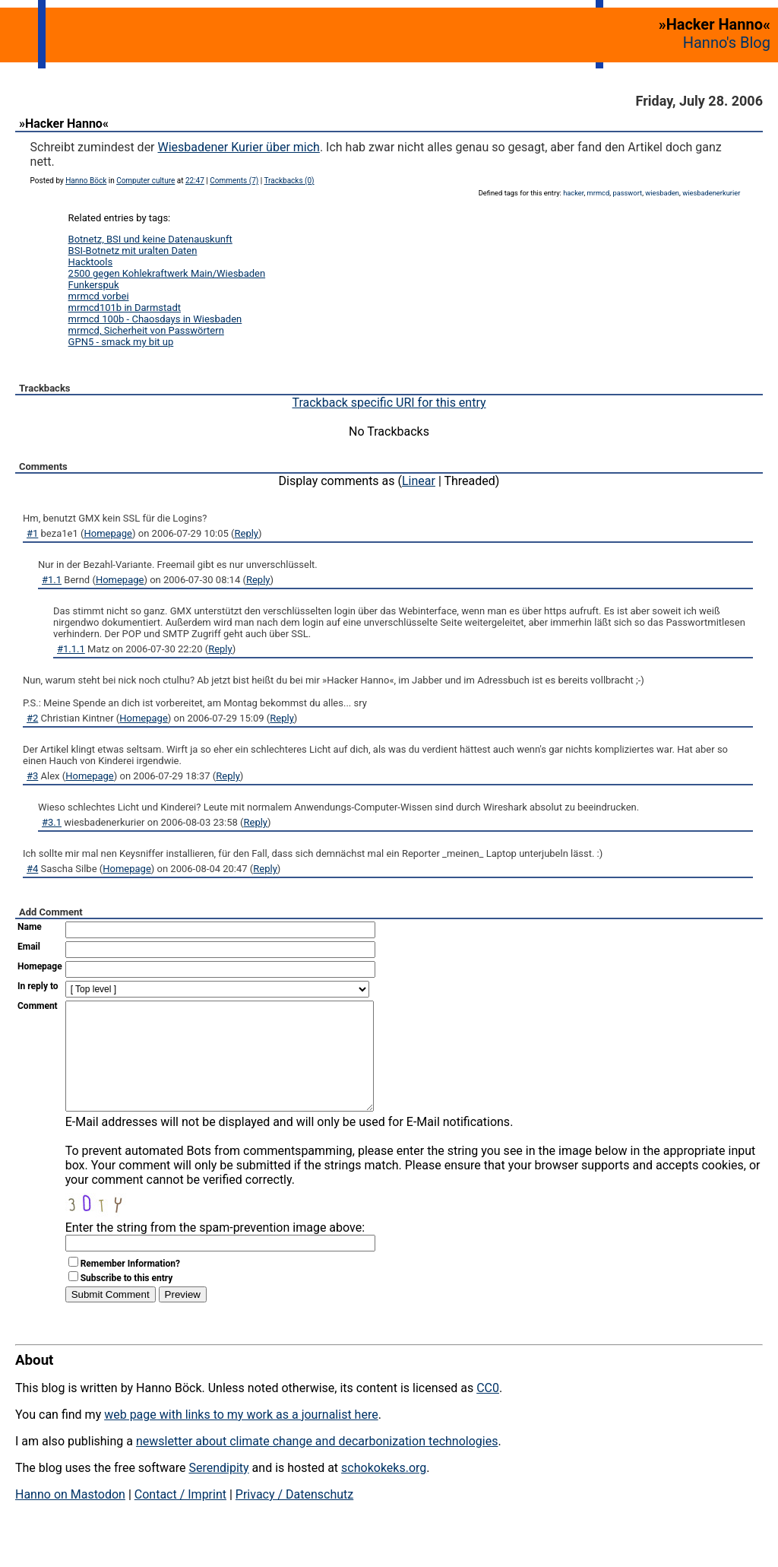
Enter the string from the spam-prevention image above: (215, 1250)
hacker (573, 193)
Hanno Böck (85, 180)
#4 (32, 868)
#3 (32, 776)
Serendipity (218, 1490)
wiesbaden (662, 193)
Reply (247, 533)
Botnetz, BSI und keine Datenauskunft (150, 239)
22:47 (194, 180)
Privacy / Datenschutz (294, 1517)
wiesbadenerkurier (711, 193)
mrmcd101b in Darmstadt (124, 307)
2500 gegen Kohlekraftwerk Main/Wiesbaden (167, 273)
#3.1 (52, 822)
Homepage (108, 533)
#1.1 (52, 579)
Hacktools (90, 262)
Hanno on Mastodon (70, 1517)
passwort (627, 193)
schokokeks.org (383, 1490)
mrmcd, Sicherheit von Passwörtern (146, 330)
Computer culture (145, 180)
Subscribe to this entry (127, 1301)
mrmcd (598, 193)
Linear (418, 481)
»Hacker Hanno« (64, 123)
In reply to (38, 986)
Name (29, 926)
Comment (37, 1006)
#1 (32, 533)
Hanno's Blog (726, 42)
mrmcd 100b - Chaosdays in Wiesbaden (155, 319)
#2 (32, 718)
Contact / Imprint (180, 1517)
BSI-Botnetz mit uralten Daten (133, 250)
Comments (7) (234, 180)
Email (28, 946)
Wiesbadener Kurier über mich (239, 147)
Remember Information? (130, 1286)
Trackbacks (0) (289, 180)
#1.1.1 (71, 649)
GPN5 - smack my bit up (121, 341)
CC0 (487, 1411)
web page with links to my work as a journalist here (241, 1437)
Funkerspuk (93, 284)
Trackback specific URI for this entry (388, 402)
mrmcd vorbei (98, 296)
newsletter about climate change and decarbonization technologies (317, 1464)
